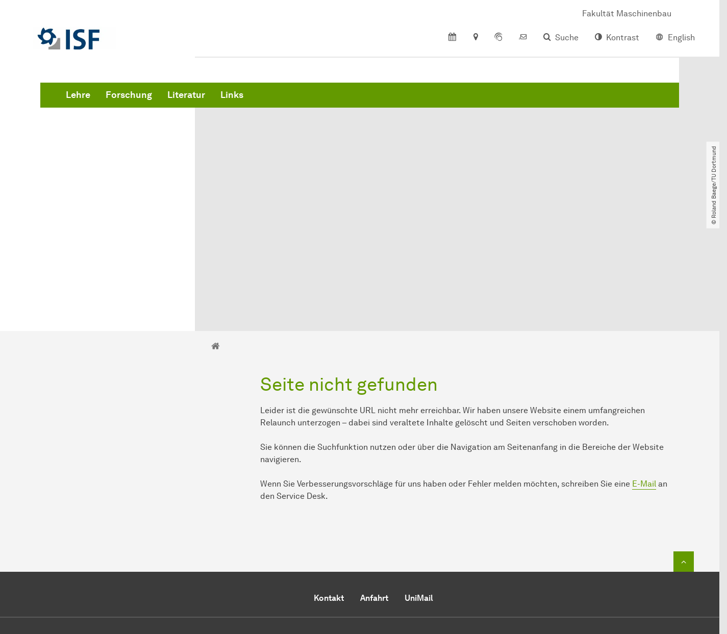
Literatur (341, 102)
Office (426, 562)
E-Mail (644, 369)
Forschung (284, 102)
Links (386, 102)
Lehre (233, 102)
